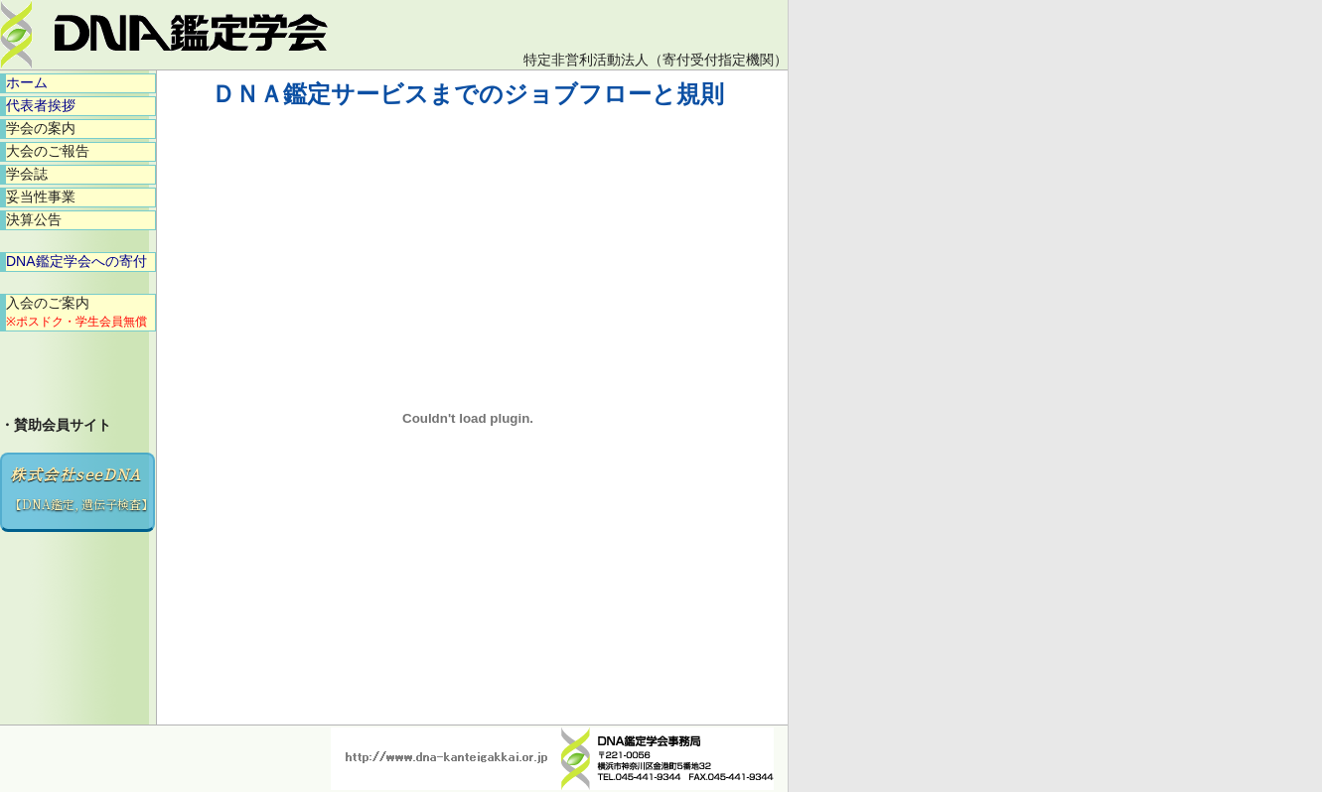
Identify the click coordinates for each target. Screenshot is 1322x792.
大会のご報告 (47, 151)
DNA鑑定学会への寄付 (76, 261)
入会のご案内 (76, 312)
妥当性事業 (40, 196)
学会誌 (27, 174)
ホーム (27, 82)
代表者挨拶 (40, 105)
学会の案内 (40, 128)
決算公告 (34, 219)
